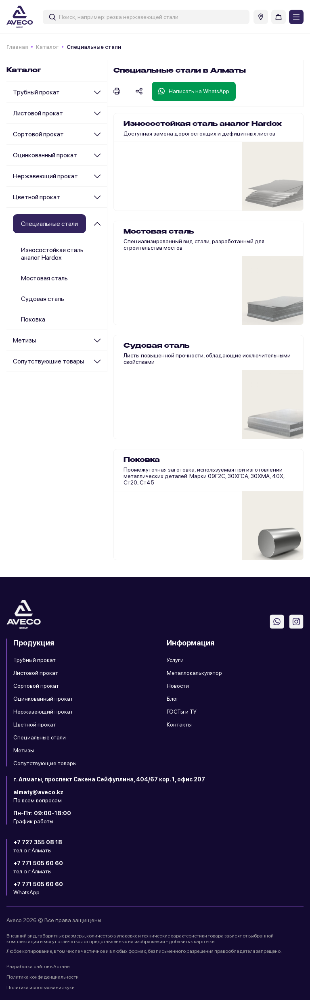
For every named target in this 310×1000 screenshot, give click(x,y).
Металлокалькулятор (194, 673)
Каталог (47, 47)
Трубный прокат (36, 92)
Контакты (179, 724)
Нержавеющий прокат (45, 176)
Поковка (33, 319)
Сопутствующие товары (48, 361)
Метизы (24, 340)
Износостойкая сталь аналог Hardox (52, 253)
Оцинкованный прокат (45, 155)
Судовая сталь (42, 299)
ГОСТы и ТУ (182, 711)
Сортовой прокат (38, 134)
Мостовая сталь (44, 278)
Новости (178, 686)
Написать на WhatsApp (193, 91)
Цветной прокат (36, 197)
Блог (173, 698)
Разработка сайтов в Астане (37, 966)
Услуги (175, 660)
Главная (17, 47)
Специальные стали (39, 737)
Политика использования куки (40, 987)
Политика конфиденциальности (42, 977)
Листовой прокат (38, 113)
